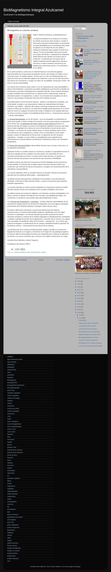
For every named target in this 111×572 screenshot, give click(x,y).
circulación (10, 406)
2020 (79, 281)
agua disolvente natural (14, 359)
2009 (79, 309)
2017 (79, 290)
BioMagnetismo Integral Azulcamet (33, 10)
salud (9, 538)
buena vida (10, 390)
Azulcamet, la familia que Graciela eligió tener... (92, 118)
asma (9, 372)
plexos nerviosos (12, 514)
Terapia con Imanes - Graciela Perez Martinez (93, 107)
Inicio (41, 260)
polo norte (10, 522)
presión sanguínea (13, 527)
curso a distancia (12, 421)
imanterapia (11, 470)
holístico (10, 463)
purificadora (11, 530)
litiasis (9, 481)
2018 (79, 287)
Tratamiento (83, 320)
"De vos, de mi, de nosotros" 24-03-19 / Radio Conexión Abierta (93, 97)
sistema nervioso (12, 543)
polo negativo (11, 519)
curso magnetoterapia (14, 426)
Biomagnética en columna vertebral (90, 343)
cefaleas (10, 401)
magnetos (10, 488)
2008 (79, 312)
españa (9, 442)
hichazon (10, 457)
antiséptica (10, 367)
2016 (79, 292)
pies (8, 512)
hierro (9, 460)
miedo (9, 499)
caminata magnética (13, 393)
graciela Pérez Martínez (15, 452)
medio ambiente (12, 494)
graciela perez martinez (14, 450)
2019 (79, 284)
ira (8, 475)
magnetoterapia (12, 491)
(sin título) (87, 82)
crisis (9, 416)
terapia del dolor (12, 553)
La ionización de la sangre (87, 326)
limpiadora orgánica (13, 478)
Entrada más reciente (17, 260)
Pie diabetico (11, 509)
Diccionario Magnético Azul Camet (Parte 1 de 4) (92, 129)
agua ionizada (11, 362)
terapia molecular (13, 558)
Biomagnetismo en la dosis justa (89, 331)
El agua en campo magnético (88, 340)
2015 (79, 295)
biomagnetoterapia (13, 388)
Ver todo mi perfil (80, 41)
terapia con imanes (13, 550)
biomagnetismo (12, 382)
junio (80, 318)
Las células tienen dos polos (88, 329)
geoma (9, 444)
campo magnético (13, 395)
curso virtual (11, 432)
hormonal (10, 465)
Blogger (77, 566)
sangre (9, 540)
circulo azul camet (13, 408)
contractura (11, 413)
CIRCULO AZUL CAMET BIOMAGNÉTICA (85, 37)
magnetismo (11, 486)
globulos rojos (11, 447)
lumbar (44, 252)
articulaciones (11, 369)
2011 (79, 304)
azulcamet (10, 375)
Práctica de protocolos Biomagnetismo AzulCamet (92, 140)
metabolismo (11, 496)
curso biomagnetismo (14, 424)
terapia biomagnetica (14, 548)
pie (8, 506)
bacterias (10, 377)
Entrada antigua (63, 260)
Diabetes (10, 434)
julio (80, 315)
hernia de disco (36, 252)
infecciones (11, 473)
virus (8, 561)
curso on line (11, 429)
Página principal (13, 21)
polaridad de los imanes (15, 517)
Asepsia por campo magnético (88, 323)
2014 (79, 298)
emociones (10, 439)
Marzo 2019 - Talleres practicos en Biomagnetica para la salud (92, 62)
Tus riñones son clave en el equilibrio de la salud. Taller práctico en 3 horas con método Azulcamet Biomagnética (93, 75)
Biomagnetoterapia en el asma (89, 337)
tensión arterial (12, 545)
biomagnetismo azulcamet (15, 385)
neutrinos (10, 504)
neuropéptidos (12, 501)
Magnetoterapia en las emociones (90, 334)
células (9, 403)
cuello (9, 419)
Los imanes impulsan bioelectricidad (90, 346)
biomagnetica (11, 380)
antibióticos (11, 364)
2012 (79, 301)
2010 (79, 307)
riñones (9, 535)
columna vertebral (20, 252)
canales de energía (13, 398)
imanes (9, 468)
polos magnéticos (13, 525)
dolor (28, 252)
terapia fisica (11, 556)
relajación (10, 532)
